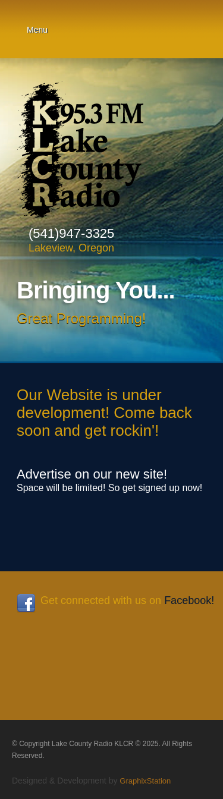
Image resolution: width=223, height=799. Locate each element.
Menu (37, 29)
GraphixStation (145, 780)
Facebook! (189, 600)
